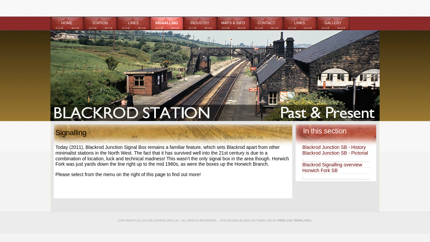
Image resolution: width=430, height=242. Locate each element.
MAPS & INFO (233, 23)
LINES (133, 23)
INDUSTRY (199, 23)
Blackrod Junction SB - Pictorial (335, 153)
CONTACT (266, 23)
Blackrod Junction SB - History (334, 147)
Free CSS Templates (294, 220)
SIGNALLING (166, 23)
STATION (100, 23)
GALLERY (333, 23)
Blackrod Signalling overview (332, 164)
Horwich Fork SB (320, 170)
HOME (67, 23)
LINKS (299, 23)
